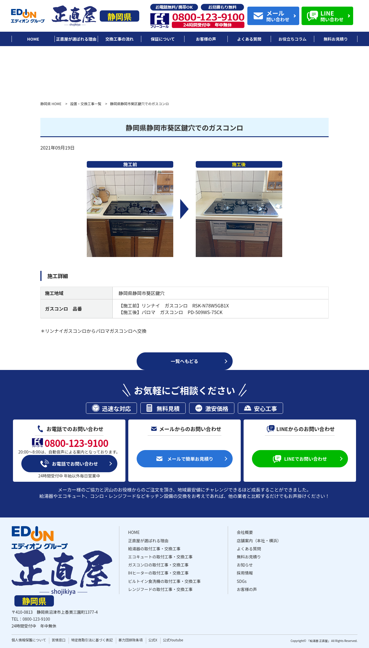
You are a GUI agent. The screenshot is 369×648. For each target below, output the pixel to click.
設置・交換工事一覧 (85, 103)
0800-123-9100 (36, 619)
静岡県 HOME (50, 103)
